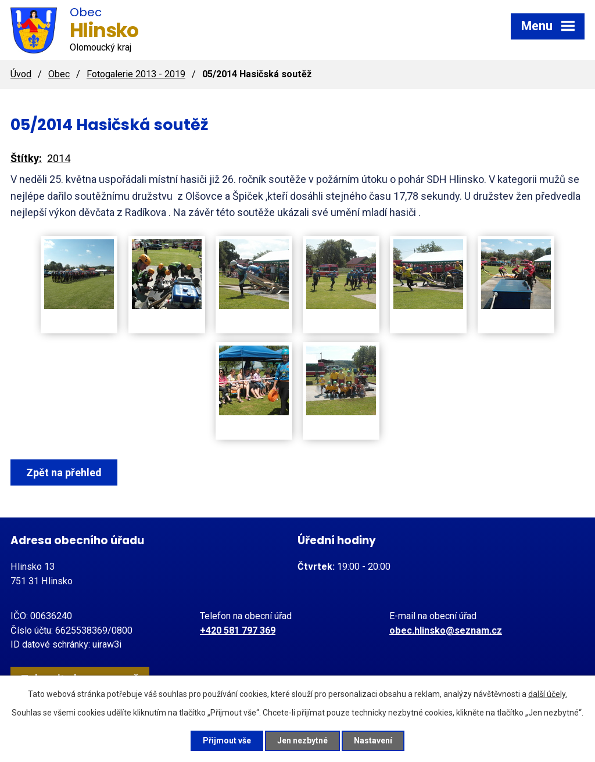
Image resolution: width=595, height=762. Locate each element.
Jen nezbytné (302, 740)
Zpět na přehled (64, 472)
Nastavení (373, 740)
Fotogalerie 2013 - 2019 (136, 74)
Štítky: (26, 158)
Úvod (20, 74)
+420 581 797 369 (237, 630)
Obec (59, 74)
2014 (58, 158)
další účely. (547, 694)
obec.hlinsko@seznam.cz (445, 630)
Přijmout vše (227, 740)
